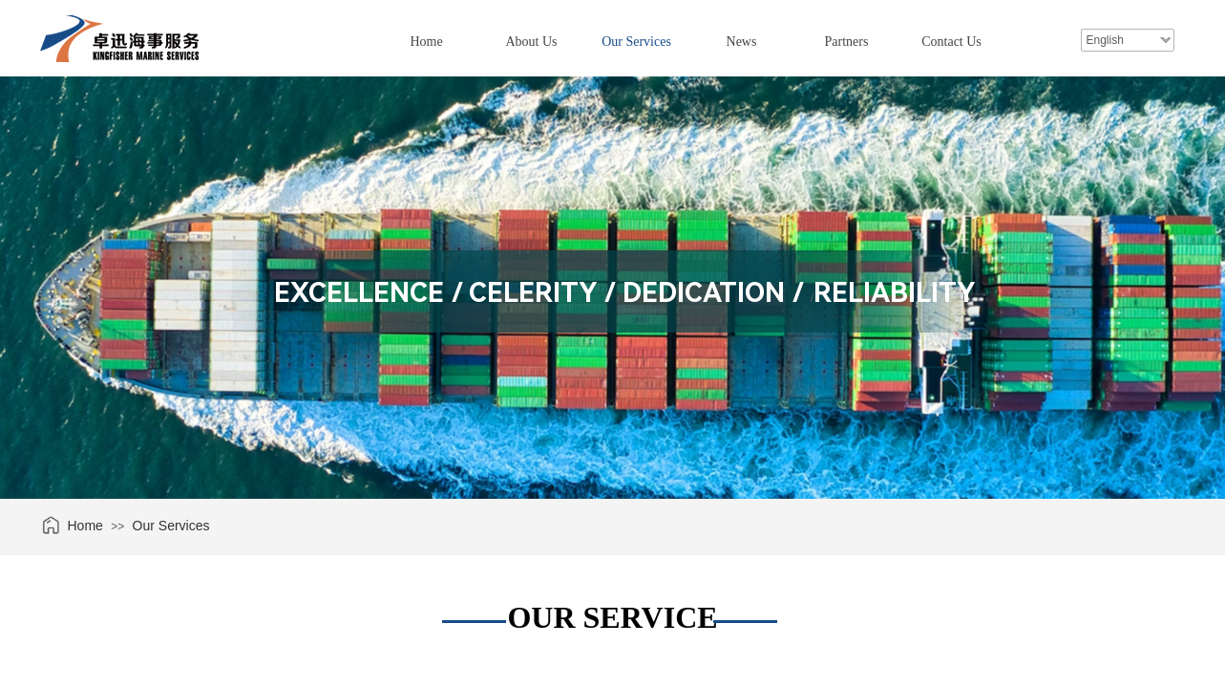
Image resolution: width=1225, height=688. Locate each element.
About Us (531, 41)
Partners (847, 41)
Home (426, 41)
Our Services (636, 41)
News (742, 41)
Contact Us (951, 41)
